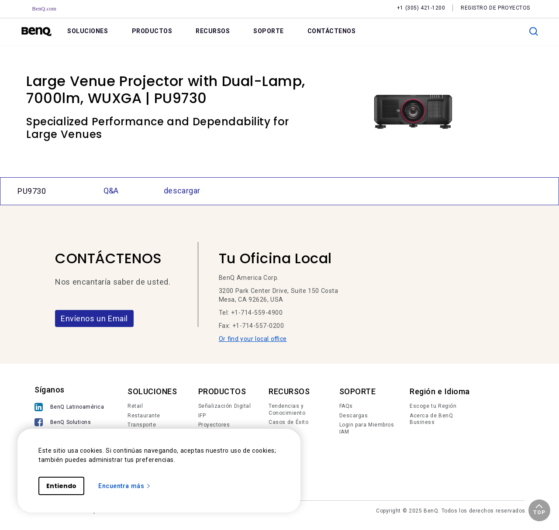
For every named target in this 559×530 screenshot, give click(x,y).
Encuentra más (124, 485)
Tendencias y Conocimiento (287, 409)
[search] (533, 31)
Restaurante (144, 416)
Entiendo (61, 486)
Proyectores (214, 425)
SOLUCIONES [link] (87, 31)
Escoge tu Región (433, 406)
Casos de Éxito (288, 422)
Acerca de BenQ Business (431, 419)
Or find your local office (253, 338)
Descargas (353, 416)
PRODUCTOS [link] (152, 31)
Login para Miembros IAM (366, 428)
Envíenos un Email (94, 318)
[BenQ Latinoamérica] (69, 408)
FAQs (346, 406)
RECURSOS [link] (213, 31)
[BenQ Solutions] (69, 423)
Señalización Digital (224, 406)
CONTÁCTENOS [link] (331, 31)
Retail (135, 406)
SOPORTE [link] (268, 31)
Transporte (142, 425)
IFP (202, 416)
